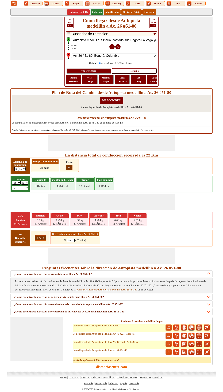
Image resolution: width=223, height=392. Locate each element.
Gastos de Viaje (131, 12)
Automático (107, 63)
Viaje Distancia (122, 79)
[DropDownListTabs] (111, 33)
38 (153, 22)
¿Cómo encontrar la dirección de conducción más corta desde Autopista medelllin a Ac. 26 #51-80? (69, 304)
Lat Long (138, 79)
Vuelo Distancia (154, 79)
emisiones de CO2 (78, 12)
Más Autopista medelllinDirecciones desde (97, 360)
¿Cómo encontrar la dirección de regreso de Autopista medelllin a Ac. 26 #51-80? (59, 297)
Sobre (63, 377)
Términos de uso (127, 377)
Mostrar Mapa (106, 79)
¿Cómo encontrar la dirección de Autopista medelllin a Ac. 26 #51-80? (53, 274)
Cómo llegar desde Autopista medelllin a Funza (96, 325)
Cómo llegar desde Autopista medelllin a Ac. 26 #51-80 (100, 350)
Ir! (69, 167)
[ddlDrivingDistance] (22, 169)
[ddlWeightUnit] (24, 183)
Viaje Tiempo (89, 79)
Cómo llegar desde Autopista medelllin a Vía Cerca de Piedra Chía (105, 342)
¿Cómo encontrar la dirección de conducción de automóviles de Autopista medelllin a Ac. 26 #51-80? (70, 311)
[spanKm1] (71, 240)
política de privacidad (151, 377)
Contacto (74, 377)
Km (130, 63)
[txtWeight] (16, 183)
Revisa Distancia (73, 79)
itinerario (149, 12)
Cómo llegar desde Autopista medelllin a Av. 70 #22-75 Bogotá (103, 334)
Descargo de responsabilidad (98, 377)
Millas (120, 63)
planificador (112, 12)
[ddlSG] (20, 188)
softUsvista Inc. (133, 389)
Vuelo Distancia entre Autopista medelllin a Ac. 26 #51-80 (106, 289)
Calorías (97, 12)
